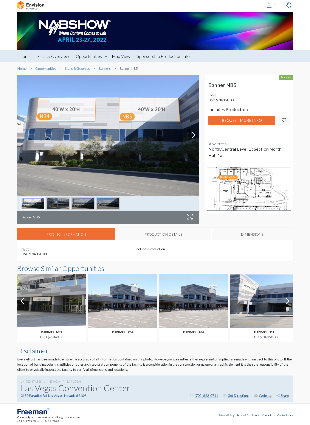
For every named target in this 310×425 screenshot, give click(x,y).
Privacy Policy (226, 414)
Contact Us (268, 414)
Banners (105, 68)
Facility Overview (54, 56)
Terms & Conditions (248, 414)
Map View (122, 56)
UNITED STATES (31, 381)
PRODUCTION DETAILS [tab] (163, 234)
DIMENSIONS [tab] (252, 234)
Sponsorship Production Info (164, 56)
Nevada (54, 381)
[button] (272, 5)
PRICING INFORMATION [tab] (66, 234)
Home (25, 56)
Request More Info (242, 120)
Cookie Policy (285, 414)
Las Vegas (74, 381)
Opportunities (90, 56)
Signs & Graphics (77, 68)
